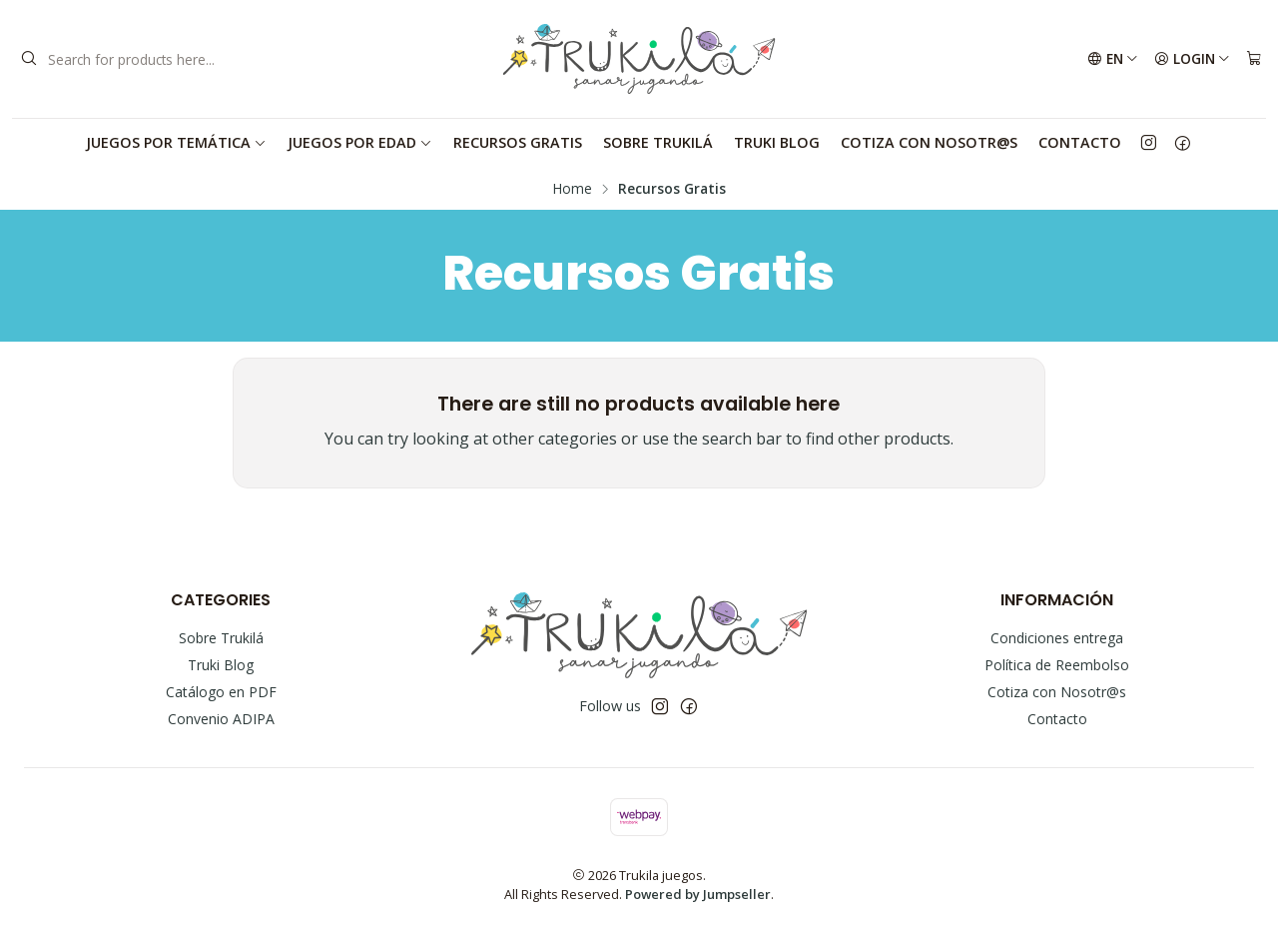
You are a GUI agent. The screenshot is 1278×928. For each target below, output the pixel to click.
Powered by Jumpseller (698, 894)
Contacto (1079, 142)
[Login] (1192, 59)
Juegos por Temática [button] (176, 142)
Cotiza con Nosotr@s (929, 142)
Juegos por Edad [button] (360, 142)
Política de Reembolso (1056, 664)
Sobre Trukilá (658, 142)
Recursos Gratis (517, 142)
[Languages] (1112, 59)
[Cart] (1254, 59)
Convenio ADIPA (221, 718)
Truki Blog (777, 142)
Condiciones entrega (1056, 637)
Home (572, 189)
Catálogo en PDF (221, 691)
